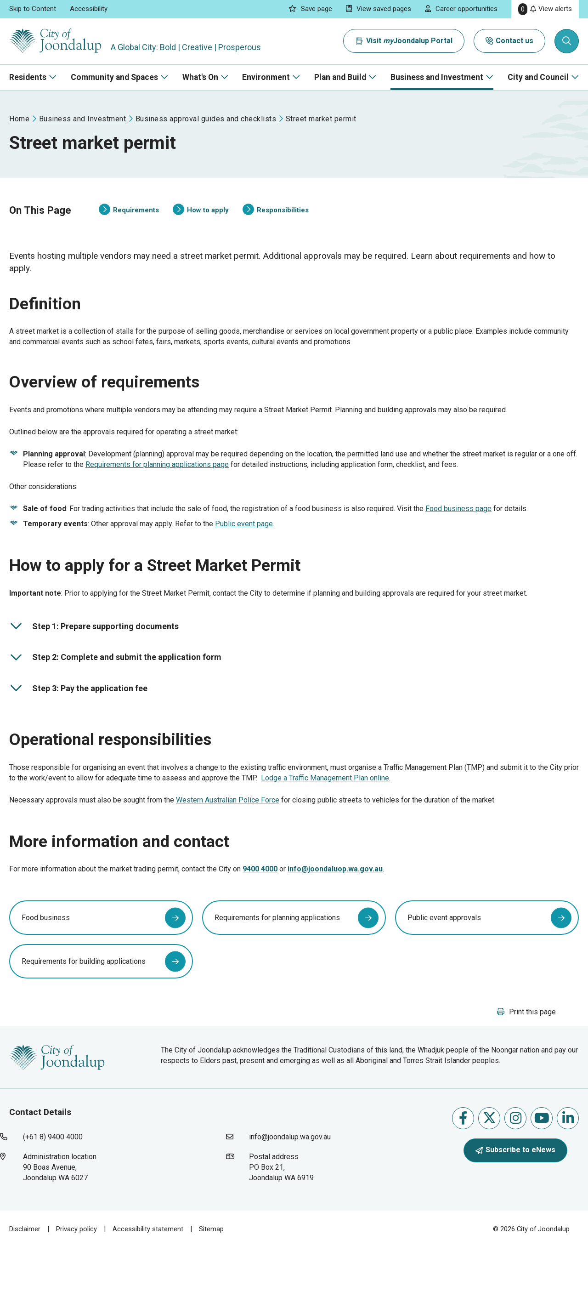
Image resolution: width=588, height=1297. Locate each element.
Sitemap (211, 1278)
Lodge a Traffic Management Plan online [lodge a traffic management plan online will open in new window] (325, 809)
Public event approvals (444, 961)
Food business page (458, 527)
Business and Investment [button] (436, 77)
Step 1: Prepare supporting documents (94, 652)
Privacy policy (76, 1278)
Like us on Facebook (463, 1167)
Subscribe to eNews (515, 1199)
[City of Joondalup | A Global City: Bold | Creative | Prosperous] (57, 41)
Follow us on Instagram (515, 1167)
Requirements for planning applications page (157, 483)
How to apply (201, 216)
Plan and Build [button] (340, 77)
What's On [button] (200, 77)
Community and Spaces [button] (114, 77)
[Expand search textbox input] (567, 41)
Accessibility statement (148, 1278)
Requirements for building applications (84, 1005)
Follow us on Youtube (541, 1167)
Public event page (244, 542)
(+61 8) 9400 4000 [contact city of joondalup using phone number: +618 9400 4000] (53, 1186)
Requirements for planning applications (277, 961)
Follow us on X (489, 1167)
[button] (526, 1061)
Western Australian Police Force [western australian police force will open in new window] (227, 831)
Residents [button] (27, 77)
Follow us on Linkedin (568, 1167)
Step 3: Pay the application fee (78, 714)
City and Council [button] (538, 77)
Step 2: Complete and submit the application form (115, 683)
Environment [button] (266, 77)
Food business (46, 961)
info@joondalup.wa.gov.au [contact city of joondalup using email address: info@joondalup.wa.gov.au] (290, 1186)
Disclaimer (24, 1278)
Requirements (129, 216)
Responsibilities (276, 216)
